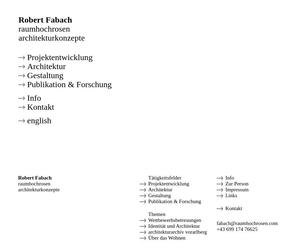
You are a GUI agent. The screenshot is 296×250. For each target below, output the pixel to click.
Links (231, 195)
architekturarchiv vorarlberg (177, 232)
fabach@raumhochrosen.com (247, 223)
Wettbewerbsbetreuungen (174, 220)
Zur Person (236, 183)
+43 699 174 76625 (237, 229)
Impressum (237, 189)
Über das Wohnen (167, 238)
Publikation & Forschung (69, 84)
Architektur (46, 66)
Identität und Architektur (174, 226)
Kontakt (40, 106)
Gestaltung (45, 75)
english (39, 120)
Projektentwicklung (60, 57)
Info (34, 97)
